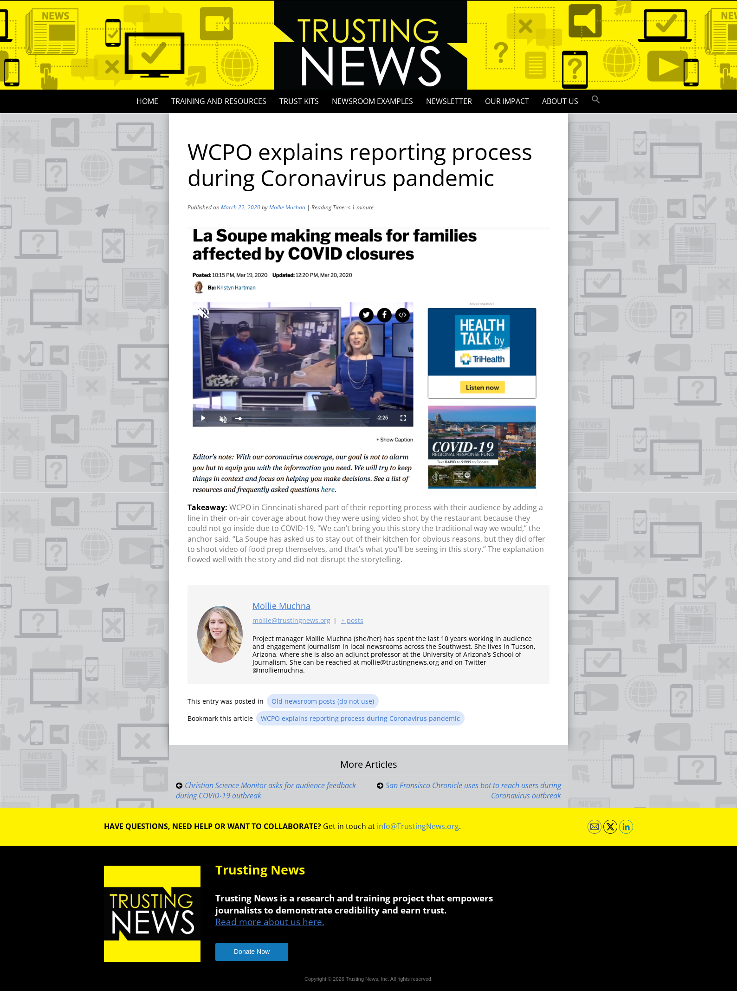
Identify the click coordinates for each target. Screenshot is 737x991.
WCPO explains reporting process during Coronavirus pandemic (360, 718)
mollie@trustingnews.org (291, 620)
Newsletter (449, 101)
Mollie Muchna (287, 207)
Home (147, 101)
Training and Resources (218, 101)
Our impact (507, 101)
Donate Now (252, 951)
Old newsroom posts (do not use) (323, 701)
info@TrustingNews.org (418, 826)
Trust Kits (299, 101)
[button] (596, 100)
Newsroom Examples (372, 101)
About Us (560, 101)
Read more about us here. (269, 921)
